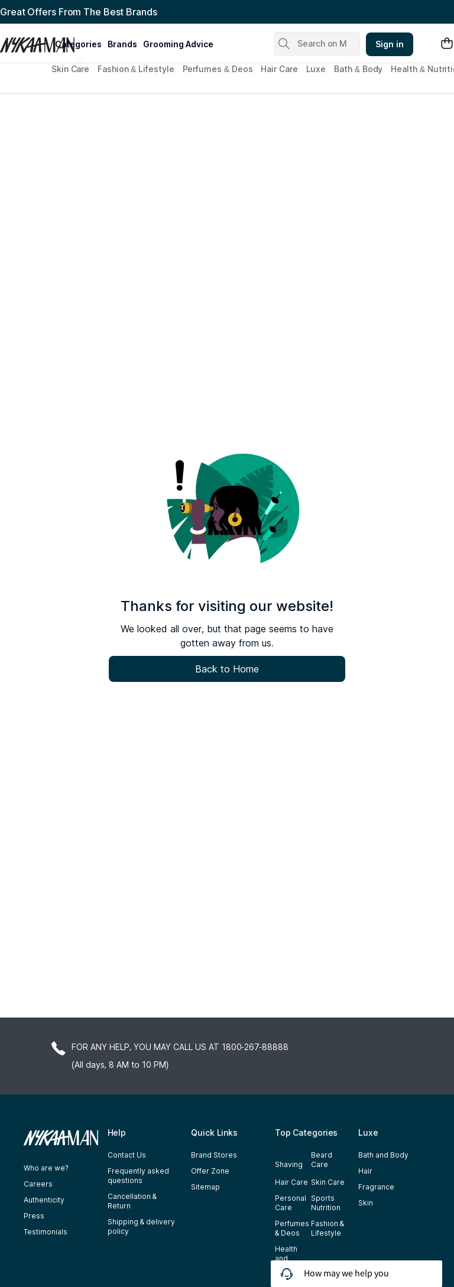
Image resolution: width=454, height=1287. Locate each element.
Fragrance (376, 1186)
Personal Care (290, 1203)
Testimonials (45, 1231)
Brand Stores (214, 1154)
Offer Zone (210, 1170)
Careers (38, 1183)
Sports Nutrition (325, 1203)
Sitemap (205, 1186)
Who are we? (46, 1168)
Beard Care (321, 1159)
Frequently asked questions (138, 1175)
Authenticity (44, 1199)
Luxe (316, 69)
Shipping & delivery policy (141, 1226)
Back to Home (227, 669)
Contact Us (127, 1154)
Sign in (389, 44)
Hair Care (279, 69)
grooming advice (178, 44)
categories (78, 44)
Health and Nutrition (289, 1258)
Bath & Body (358, 69)
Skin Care (70, 69)
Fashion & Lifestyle (136, 69)
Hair (365, 1170)
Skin (365, 1202)
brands (122, 44)
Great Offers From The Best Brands (78, 12)
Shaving (289, 1164)
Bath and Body (383, 1154)
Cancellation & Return (132, 1201)
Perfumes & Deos (218, 69)
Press (34, 1215)
